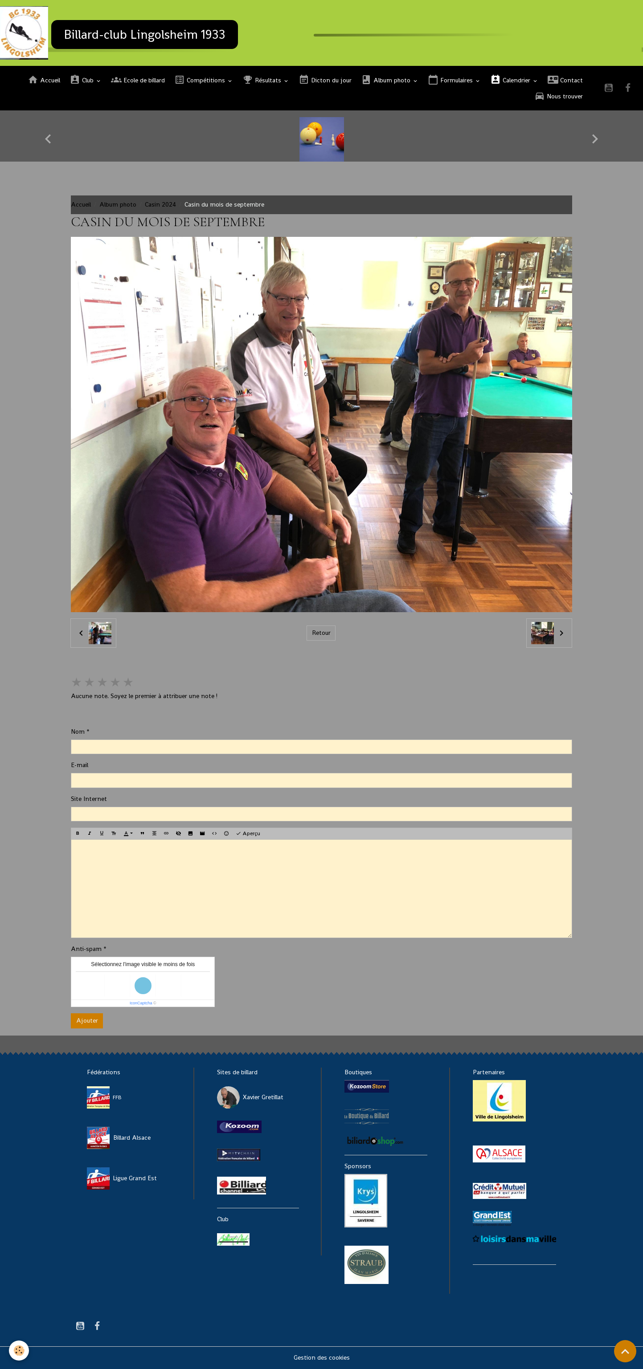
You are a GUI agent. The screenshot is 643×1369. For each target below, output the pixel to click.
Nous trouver (558, 96)
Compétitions (200, 80)
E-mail (79, 765)
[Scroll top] (625, 1351)
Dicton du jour (325, 80)
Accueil (44, 80)
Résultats (262, 80)
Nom (78, 731)
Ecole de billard (138, 80)
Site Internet (89, 799)
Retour (321, 633)
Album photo (386, 80)
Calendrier (511, 80)
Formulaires (451, 80)
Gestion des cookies (322, 1357)
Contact (565, 80)
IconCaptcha (141, 1003)
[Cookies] (19, 1351)
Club (82, 80)
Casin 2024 (160, 204)
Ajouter (87, 1020)
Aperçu (248, 833)
